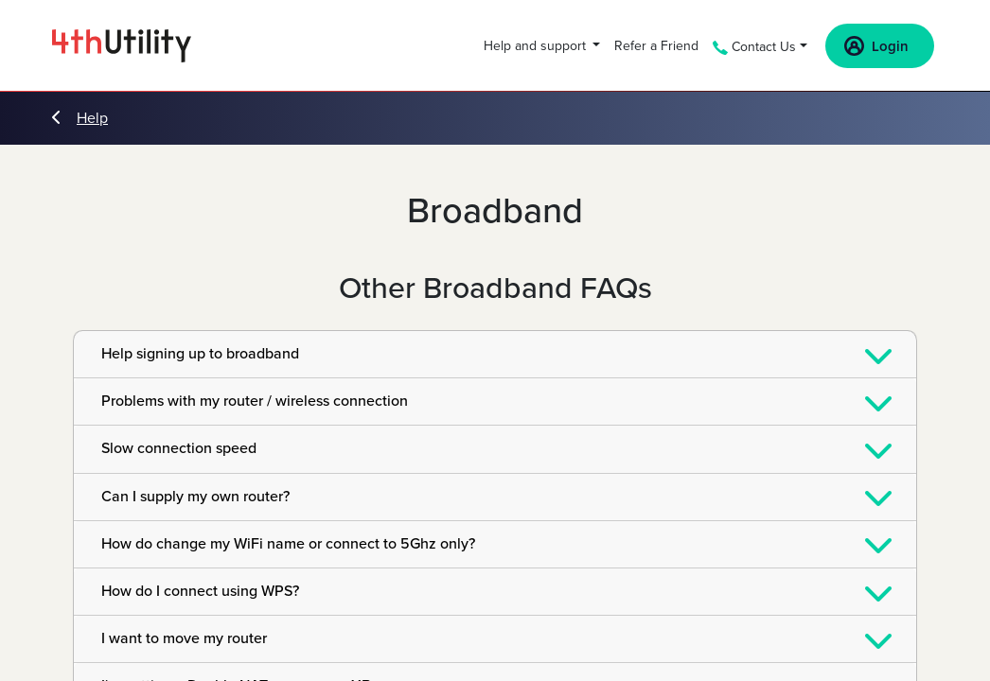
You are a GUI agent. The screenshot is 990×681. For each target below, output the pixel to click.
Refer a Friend (656, 46)
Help (80, 118)
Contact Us (754, 47)
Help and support (537, 46)
